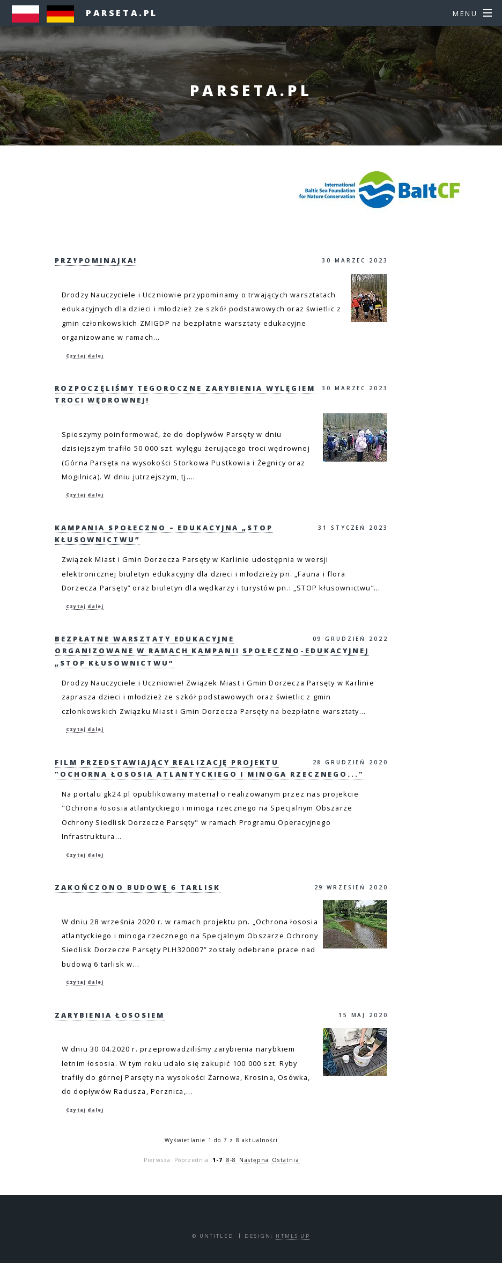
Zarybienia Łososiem (110, 1015)
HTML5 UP (292, 1235)
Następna (254, 1160)
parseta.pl (122, 13)
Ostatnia (285, 1160)
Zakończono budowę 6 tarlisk (137, 887)
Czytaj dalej (85, 356)
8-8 (231, 1160)
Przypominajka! (96, 260)
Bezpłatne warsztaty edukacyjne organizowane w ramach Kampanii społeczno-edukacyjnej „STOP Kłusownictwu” (212, 651)
